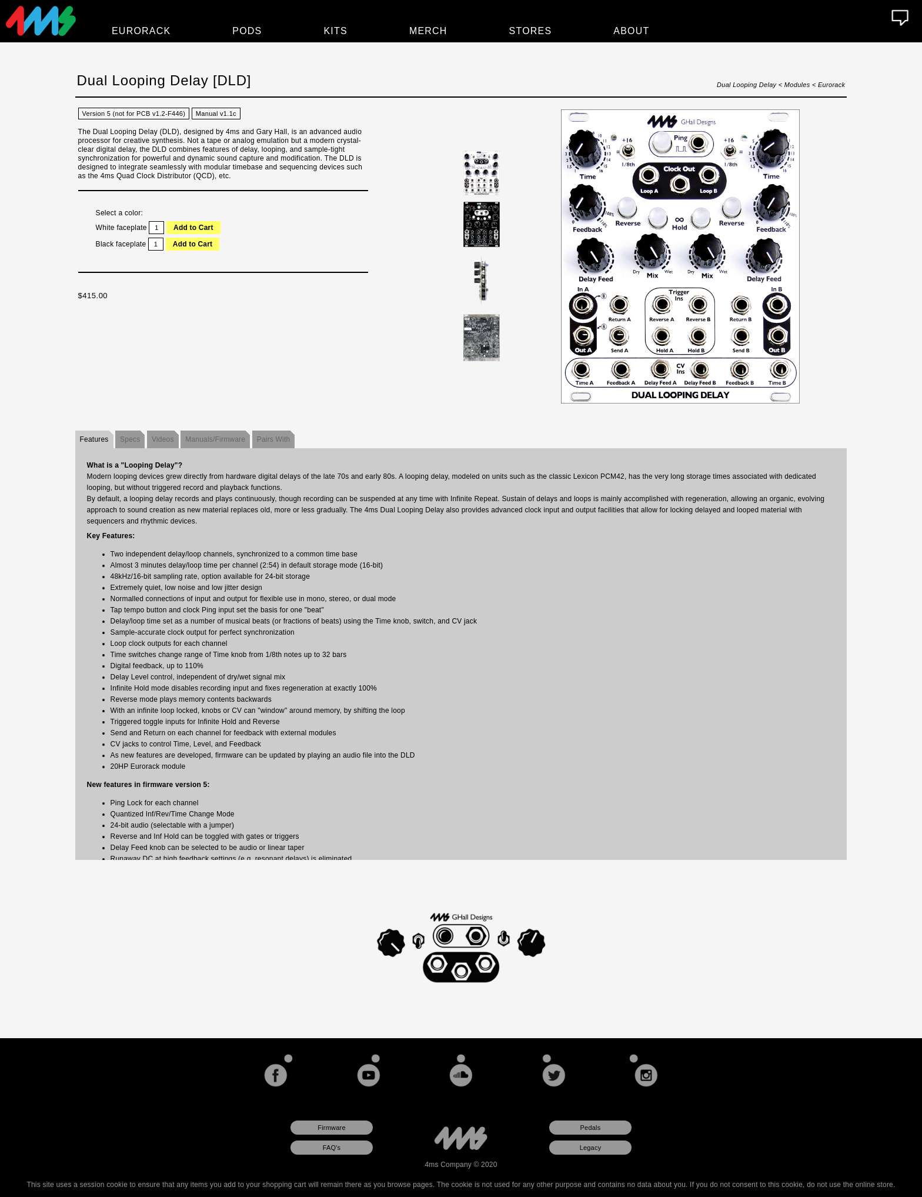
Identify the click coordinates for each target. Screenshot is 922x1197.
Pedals (590, 1127)
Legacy (591, 1147)
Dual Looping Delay (746, 84)
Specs (130, 439)
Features (94, 439)
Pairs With (273, 439)
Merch (428, 31)
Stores (530, 31)
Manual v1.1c (216, 113)
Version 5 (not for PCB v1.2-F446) (134, 113)
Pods (247, 31)
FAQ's (332, 1147)
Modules (797, 84)
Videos (163, 439)
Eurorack (831, 84)
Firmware (331, 1127)
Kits (336, 31)
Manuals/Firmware (215, 439)
